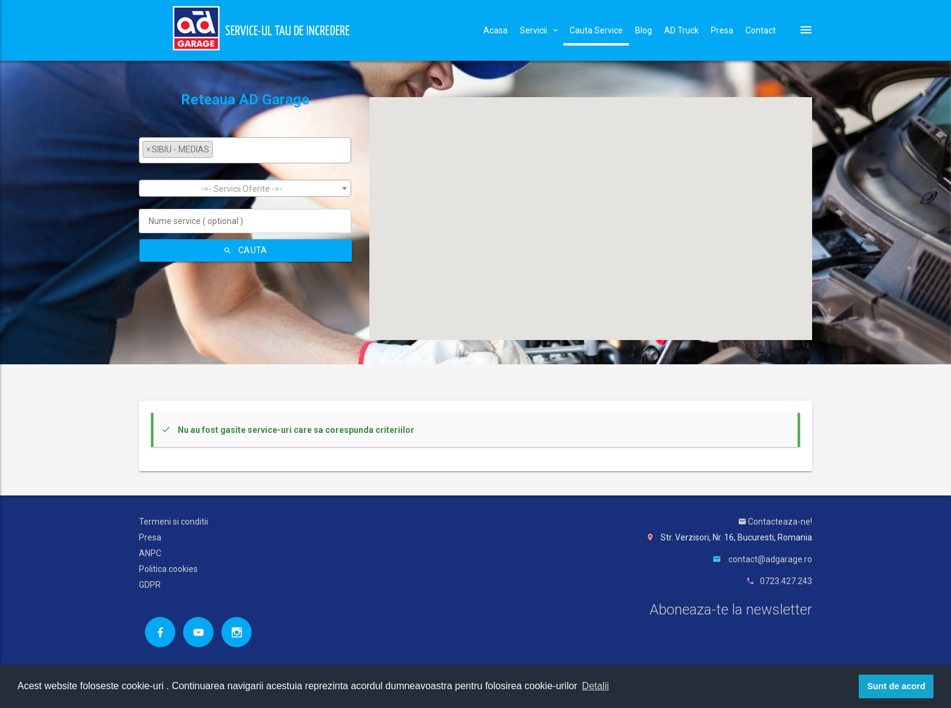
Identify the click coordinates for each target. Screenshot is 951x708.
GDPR (150, 585)
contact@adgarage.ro (770, 559)
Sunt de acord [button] (896, 686)
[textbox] (219, 149)
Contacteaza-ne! (775, 521)
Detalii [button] (595, 686)
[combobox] (245, 150)
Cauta (245, 250)
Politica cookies (168, 569)
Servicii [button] (538, 30)
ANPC (150, 553)
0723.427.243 (786, 581)
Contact (760, 30)
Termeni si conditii (173, 521)
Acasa (495, 30)
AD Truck (681, 30)
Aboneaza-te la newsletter (731, 609)
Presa (722, 30)
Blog (643, 30)
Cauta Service (596, 30)
